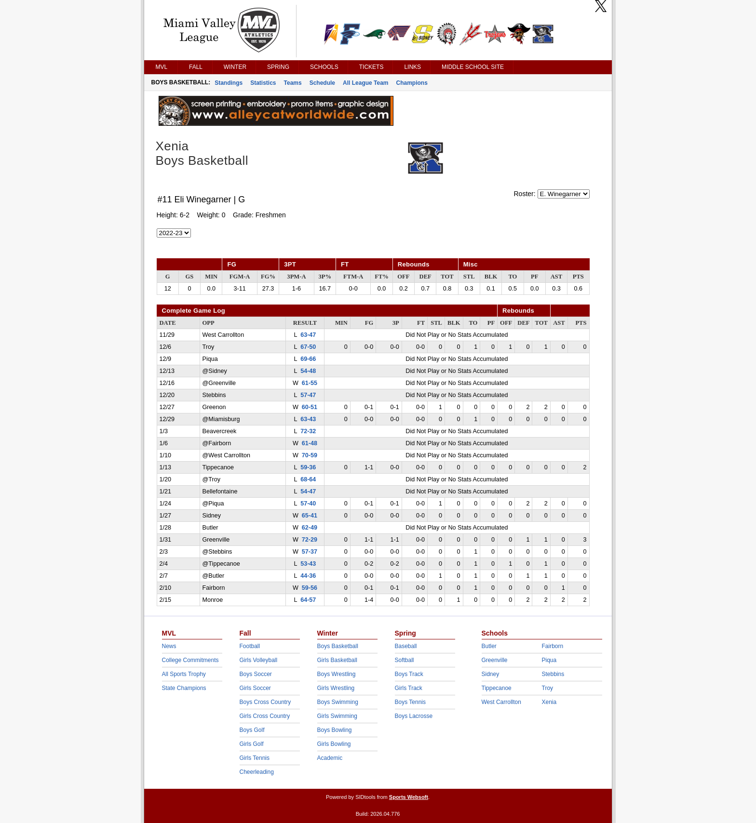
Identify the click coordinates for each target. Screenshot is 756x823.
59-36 (308, 467)
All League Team (365, 83)
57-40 (308, 503)
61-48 (309, 443)
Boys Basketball (337, 646)
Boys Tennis (410, 702)
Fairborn (553, 646)
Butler (489, 646)
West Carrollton (501, 702)
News (169, 646)
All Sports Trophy (184, 674)
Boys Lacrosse (414, 716)
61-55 (309, 383)
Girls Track (408, 688)
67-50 (308, 347)
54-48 (308, 371)
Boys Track (409, 674)
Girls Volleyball (259, 660)
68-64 (308, 479)
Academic (330, 758)
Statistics (263, 83)
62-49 (309, 527)
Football (250, 646)
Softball (404, 660)
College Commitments (190, 660)
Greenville (495, 660)
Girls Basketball (337, 660)
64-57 (308, 600)
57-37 (309, 551)
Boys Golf (252, 730)
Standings (229, 83)
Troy (548, 688)
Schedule (322, 83)
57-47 (308, 395)
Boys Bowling (334, 730)
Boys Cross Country (265, 702)
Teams (293, 83)
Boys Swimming (337, 702)
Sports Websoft (408, 797)
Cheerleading (257, 772)
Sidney (491, 674)
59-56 (309, 587)
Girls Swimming (337, 716)
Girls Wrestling (336, 688)
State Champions (184, 688)
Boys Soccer (256, 674)
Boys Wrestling (336, 674)
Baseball (406, 646)
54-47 (308, 491)
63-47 (308, 335)
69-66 (308, 359)
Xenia (549, 702)
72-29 (309, 539)
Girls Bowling (334, 744)
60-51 (309, 407)
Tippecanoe (497, 688)
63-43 (308, 419)
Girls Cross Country (265, 716)
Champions (412, 83)
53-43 (308, 563)
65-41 (309, 515)
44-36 (308, 575)
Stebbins (553, 674)
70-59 (309, 455)
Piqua (549, 660)
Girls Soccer (255, 688)
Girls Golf (252, 744)
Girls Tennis (255, 758)
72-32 (308, 431)
